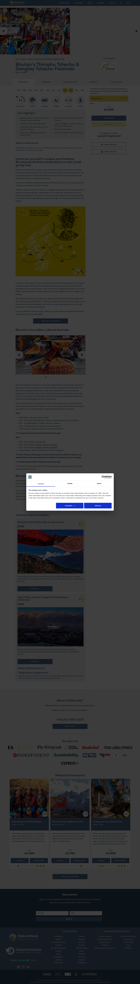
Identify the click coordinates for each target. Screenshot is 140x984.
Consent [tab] (41, 484)
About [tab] (99, 483)
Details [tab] (70, 483)
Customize (70, 505)
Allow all (98, 505)
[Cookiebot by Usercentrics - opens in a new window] (103, 477)
